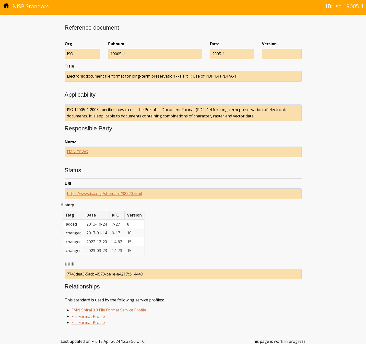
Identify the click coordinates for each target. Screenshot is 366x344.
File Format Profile (88, 316)
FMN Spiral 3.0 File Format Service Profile (108, 310)
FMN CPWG (77, 151)
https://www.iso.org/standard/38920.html (104, 193)
